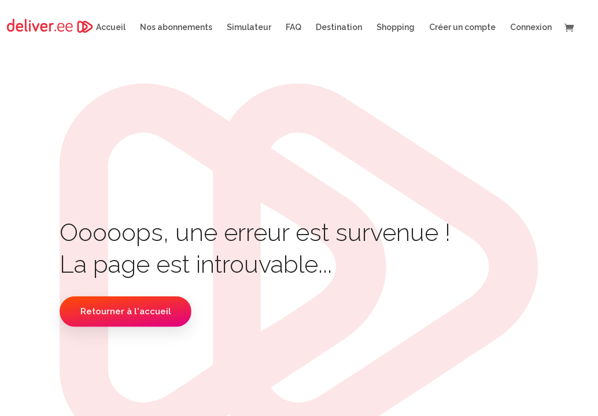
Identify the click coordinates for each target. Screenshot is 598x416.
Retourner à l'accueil (125, 311)
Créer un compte (462, 27)
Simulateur (249, 27)
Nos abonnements (176, 27)
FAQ (293, 27)
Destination (339, 27)
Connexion (531, 27)
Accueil (110, 27)
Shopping (395, 27)
